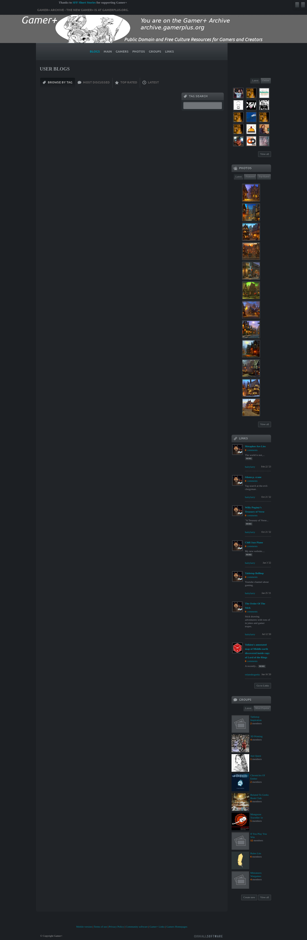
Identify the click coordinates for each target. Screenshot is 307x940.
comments (252, 450)
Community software (137, 926)
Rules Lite (255, 853)
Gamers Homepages (176, 926)
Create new (249, 897)
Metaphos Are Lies (255, 446)
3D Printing (256, 736)
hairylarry (250, 466)
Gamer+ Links (157, 926)
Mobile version (84, 926)
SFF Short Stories (84, 2)
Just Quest (255, 755)
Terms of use (100, 926)
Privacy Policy (116, 926)
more (249, 459)
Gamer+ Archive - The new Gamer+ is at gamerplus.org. (83, 10)
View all (264, 154)
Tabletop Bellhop (254, 573)
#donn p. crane (253, 477)
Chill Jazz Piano (254, 542)
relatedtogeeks (252, 674)
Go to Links (262, 685)
